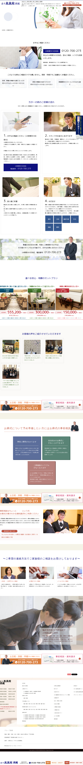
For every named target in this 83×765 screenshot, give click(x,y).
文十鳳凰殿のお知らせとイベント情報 (62, 695)
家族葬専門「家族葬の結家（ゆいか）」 (14, 737)
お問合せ (75, 685)
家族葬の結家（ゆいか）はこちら (29, 706)
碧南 (27, 698)
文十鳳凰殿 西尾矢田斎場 (40, 715)
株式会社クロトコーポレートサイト (13, 745)
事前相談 (43, 3)
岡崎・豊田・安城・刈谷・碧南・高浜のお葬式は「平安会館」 (19, 734)
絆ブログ (53, 3)
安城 (29, 703)
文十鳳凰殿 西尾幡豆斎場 (28, 717)
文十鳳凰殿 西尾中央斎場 (28, 715)
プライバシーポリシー (78, 695)
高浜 (34, 703)
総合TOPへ (24, 5)
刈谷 (32, 703)
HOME (3, 30)
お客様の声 (56, 698)
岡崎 (24, 703)
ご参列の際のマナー (58, 713)
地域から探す (32, 5)
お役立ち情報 (57, 704)
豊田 (27, 703)
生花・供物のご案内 (57, 5)
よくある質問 (57, 716)
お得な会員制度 (48, 3)
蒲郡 (42, 703)
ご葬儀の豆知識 (48, 5)
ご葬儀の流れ (57, 710)
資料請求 (56, 719)
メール (69, 674)
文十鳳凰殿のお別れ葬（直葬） (29, 693)
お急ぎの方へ (58, 3)
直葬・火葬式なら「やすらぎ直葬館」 (13, 740)
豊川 (44, 703)
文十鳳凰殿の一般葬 (27, 691)
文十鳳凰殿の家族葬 (36, 691)
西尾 (24, 698)
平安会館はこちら (26, 701)
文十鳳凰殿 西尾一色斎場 (40, 717)
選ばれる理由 (27, 3)
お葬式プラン (25, 688)
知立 (34, 709)
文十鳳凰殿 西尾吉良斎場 (28, 718)
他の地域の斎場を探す (39, 718)
